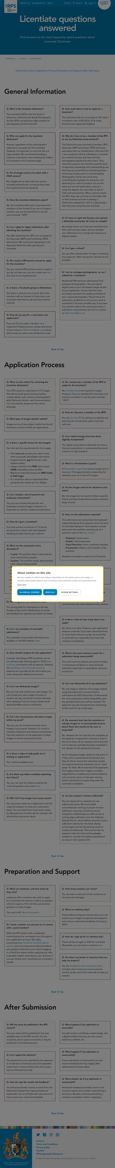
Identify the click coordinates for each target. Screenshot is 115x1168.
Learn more (21, 585)
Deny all (50, 592)
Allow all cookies (29, 592)
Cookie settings (69, 592)
